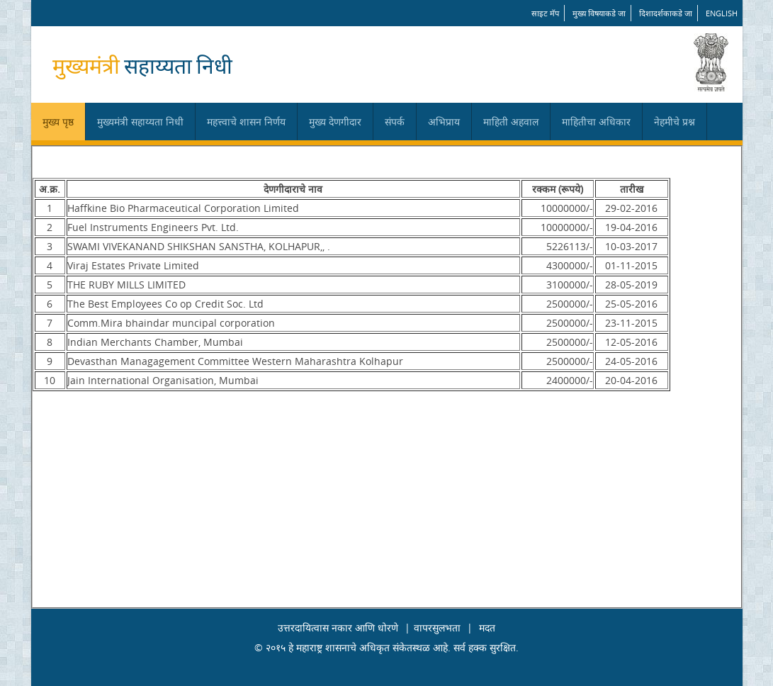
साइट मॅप (545, 13)
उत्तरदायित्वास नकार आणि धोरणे (338, 627)
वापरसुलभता (437, 627)
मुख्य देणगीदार (335, 121)
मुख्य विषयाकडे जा (599, 13)
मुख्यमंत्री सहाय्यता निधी (140, 121)
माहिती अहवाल (510, 121)
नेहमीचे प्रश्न (674, 121)
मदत (487, 627)
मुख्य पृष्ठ (58, 121)
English (722, 13)
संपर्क (395, 121)
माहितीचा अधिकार (596, 121)
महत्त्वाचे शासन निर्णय (246, 121)
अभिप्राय (444, 121)
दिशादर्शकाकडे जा (665, 13)
